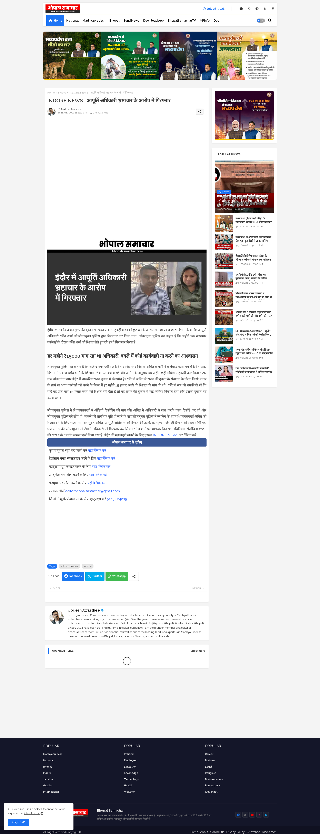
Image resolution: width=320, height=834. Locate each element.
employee (130, 760)
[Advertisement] (127, 149)
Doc (216, 20)
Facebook (75, 576)
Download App (153, 20)
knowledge (131, 773)
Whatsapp (119, 576)
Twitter (97, 576)
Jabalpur (48, 779)
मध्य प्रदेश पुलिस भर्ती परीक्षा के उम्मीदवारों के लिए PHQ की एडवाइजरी (254, 220)
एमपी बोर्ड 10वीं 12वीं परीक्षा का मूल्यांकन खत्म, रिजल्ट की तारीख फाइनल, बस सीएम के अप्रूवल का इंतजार (254, 278)
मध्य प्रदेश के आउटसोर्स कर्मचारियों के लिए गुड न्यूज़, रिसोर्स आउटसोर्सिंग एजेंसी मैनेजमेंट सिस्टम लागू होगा (253, 241)
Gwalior (47, 785)
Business (210, 760)
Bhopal (114, 20)
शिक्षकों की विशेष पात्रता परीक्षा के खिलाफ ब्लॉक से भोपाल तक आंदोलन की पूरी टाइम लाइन (253, 259)
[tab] (55, 20)
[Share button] (134, 576)
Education (130, 766)
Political (129, 754)
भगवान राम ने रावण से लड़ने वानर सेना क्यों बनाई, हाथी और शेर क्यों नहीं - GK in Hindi (254, 316)
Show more (198, 650)
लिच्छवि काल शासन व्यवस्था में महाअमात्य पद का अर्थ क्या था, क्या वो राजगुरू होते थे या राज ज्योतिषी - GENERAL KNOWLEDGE (254, 299)
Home (58, 20)
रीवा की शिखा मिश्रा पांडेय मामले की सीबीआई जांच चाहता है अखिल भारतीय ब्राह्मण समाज (254, 372)
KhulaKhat (211, 791)
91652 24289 (117, 499)
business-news (214, 779)
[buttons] (241, 9)
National (72, 20)
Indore (62, 92)
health (128, 785)
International (51, 791)
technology (131, 779)
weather (129, 791)
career (209, 754)
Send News (131, 20)
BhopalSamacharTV (182, 20)
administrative (69, 566)
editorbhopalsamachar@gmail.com (92, 491)
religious (210, 773)
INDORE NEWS (166, 435)
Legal (208, 766)
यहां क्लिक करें (97, 450)
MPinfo (205, 20)
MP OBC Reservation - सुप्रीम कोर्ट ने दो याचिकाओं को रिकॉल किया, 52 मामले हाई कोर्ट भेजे (253, 334)
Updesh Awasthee (84, 610)
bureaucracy (212, 785)
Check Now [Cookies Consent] (32, 813)
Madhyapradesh (94, 20)
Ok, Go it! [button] (18, 822)
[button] (261, 21)
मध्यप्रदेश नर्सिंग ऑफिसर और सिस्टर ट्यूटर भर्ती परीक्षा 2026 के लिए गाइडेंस (254, 351)
